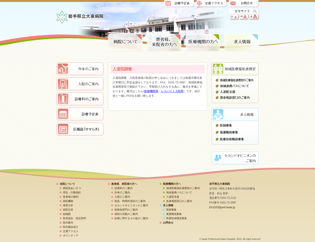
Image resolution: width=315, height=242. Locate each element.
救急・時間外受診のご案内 (130, 201)
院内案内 (68, 222)
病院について (125, 42)
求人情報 (241, 42)
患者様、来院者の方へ (164, 42)
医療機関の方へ (172, 183)
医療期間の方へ (203, 42)
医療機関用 (151, 91)
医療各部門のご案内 (126, 209)
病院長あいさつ (72, 188)
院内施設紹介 (70, 226)
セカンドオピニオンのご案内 (131, 205)
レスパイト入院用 (172, 91)
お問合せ (244, 4)
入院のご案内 (122, 196)
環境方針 (68, 205)
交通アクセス (211, 4)
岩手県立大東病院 (80, 17)
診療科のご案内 (124, 188)
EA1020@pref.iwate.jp (222, 207)
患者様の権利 (70, 196)
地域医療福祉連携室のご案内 (235, 80)
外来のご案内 (122, 192)
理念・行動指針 (72, 192)
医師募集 (235, 126)
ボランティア (70, 235)
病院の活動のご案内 (126, 214)
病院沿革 (68, 209)
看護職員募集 (235, 132)
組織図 (67, 214)
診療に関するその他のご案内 (131, 218)
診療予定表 (179, 4)
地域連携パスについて (235, 85)
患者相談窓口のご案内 (235, 97)
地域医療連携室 (235, 68)
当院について (67, 183)
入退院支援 (235, 91)
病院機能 (68, 201)
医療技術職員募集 (235, 138)
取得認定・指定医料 (74, 218)
